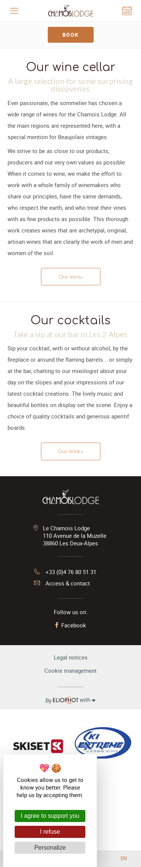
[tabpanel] (70, 48)
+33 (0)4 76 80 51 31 (65, 572)
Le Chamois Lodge (74, 535)
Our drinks (70, 451)
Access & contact (62, 583)
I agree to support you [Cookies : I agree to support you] (50, 816)
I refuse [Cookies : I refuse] (50, 831)
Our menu (70, 276)
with (70, 700)
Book (70, 34)
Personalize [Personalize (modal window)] (50, 847)
